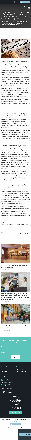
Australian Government (14, 224)
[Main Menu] (29, 7)
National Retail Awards (22, 373)
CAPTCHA (3, 353)
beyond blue (11, 226)
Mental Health (4, 224)
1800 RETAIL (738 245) (7, 382)
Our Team (4, 371)
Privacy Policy (8, 427)
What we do (4, 369)
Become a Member (15, 412)
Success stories (5, 374)
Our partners (5, 373)
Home (2, 21)
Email (2, 347)
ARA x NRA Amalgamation (19, 427)
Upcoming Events (21, 369)
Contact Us (4, 376)
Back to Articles (24, 233)
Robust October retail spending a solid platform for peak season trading (14, 327)
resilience (17, 226)
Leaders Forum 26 (21, 371)
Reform (23, 224)
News (7, 21)
